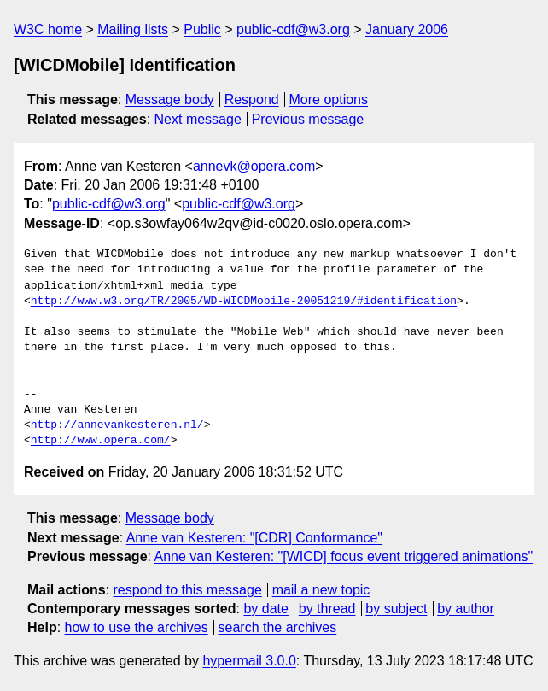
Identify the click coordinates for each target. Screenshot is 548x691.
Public (202, 29)
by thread (327, 608)
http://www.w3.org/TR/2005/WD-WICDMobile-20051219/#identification (244, 301)
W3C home (48, 29)
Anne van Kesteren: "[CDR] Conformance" (254, 537)
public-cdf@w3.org (293, 29)
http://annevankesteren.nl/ (117, 425)
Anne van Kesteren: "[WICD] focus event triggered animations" (343, 556)
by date (265, 608)
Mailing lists (132, 29)
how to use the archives (136, 627)
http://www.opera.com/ (101, 440)
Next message (198, 119)
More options (329, 99)
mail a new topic (321, 590)
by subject (396, 608)
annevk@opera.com (254, 166)
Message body (169, 99)
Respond (251, 99)
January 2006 (406, 29)
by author (465, 608)
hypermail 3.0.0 (248, 660)
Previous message (308, 119)
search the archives (278, 627)
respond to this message (187, 590)
